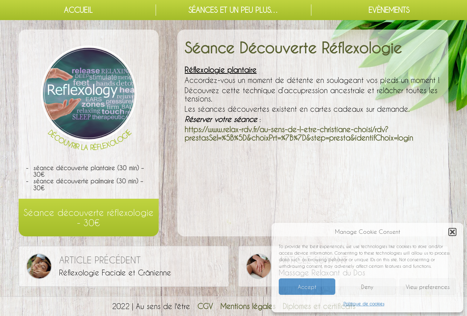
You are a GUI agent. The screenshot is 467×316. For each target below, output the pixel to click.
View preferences (428, 286)
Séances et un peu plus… (233, 9)
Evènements (388, 9)
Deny (367, 286)
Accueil (78, 9)
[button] (452, 232)
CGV (205, 306)
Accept (307, 286)
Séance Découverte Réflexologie (293, 47)
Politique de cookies (363, 303)
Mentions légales (247, 306)
